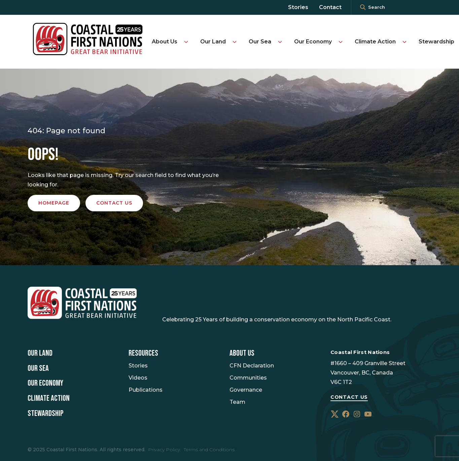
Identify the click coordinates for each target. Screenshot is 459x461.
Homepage (53, 203)
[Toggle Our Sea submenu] (280, 41)
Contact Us (349, 397)
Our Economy (313, 41)
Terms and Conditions (209, 450)
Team (237, 402)
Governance (245, 390)
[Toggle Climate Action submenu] (404, 41)
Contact (330, 7)
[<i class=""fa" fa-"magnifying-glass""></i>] (362, 7)
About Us (164, 41)
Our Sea (260, 41)
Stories (298, 7)
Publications (146, 390)
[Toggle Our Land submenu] (234, 41)
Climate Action (375, 41)
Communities (248, 378)
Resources (143, 353)
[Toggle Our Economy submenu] (340, 41)
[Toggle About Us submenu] (186, 41)
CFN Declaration (251, 365)
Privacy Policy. (164, 450)
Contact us (114, 203)
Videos (138, 378)
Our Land (213, 41)
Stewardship (436, 41)
